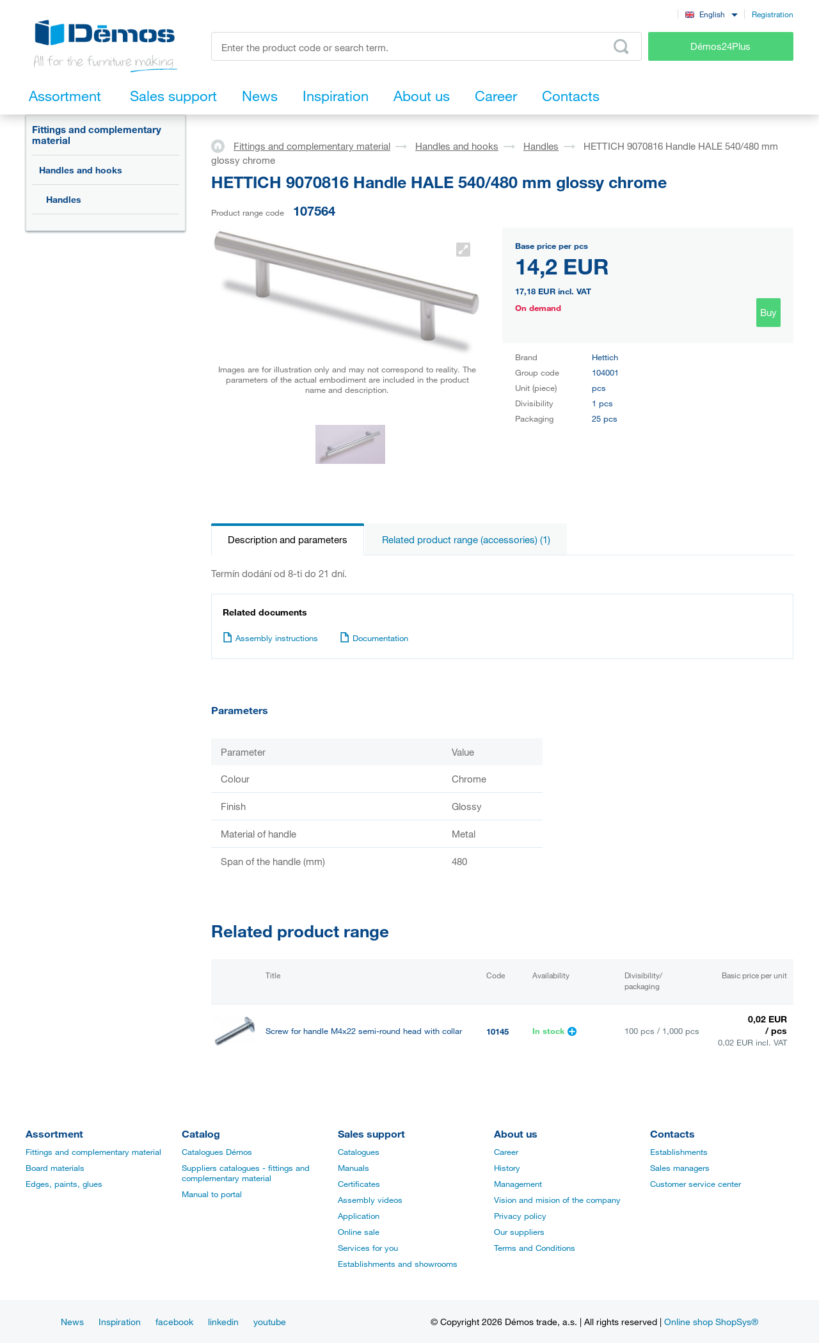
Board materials (55, 1168)
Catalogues (358, 1152)
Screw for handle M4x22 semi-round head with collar (364, 1031)
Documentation (374, 638)
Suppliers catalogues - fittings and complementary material (246, 1173)
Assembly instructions (270, 638)
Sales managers (680, 1168)
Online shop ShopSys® (711, 1321)
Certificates (359, 1184)
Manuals (353, 1168)
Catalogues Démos (217, 1152)
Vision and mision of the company (557, 1200)
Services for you (368, 1248)
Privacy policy (520, 1216)
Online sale (358, 1232)
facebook (174, 1321)
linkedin (223, 1321)
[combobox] (711, 14)
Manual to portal (212, 1194)
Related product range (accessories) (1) (466, 539)
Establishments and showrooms (397, 1264)
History (507, 1168)
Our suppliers (519, 1232)
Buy (768, 312)
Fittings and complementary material (96, 134)
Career (506, 1152)
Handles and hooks (80, 169)
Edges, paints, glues (64, 1184)
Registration (772, 14)
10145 (497, 1031)
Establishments (679, 1152)
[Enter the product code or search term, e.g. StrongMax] (426, 46)
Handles (63, 199)
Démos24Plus (720, 46)
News (72, 1321)
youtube (269, 1321)
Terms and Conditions (534, 1248)
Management (518, 1184)
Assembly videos (370, 1200)
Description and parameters (287, 539)
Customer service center (695, 1184)
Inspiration (120, 1321)
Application (358, 1216)
